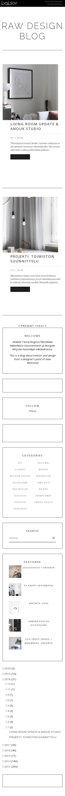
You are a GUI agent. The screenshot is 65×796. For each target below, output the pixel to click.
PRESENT (26, 326)
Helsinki (44, 463)
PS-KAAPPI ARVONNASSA (39, 585)
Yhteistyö (20, 509)
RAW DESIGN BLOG (33, 31)
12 (9, 684)
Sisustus (20, 495)
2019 (7, 673)
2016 (7, 750)
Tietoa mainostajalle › (54, 2)
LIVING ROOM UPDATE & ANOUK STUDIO (34, 126)
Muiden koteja (20, 476)
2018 (7, 679)
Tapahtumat (44, 495)
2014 (7, 761)
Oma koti (43, 482)
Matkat (43, 469)
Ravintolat (20, 489)
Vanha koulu (43, 502)
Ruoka (43, 489)
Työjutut (20, 502)
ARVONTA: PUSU (39, 603)
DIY (20, 463)
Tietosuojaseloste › (55, 4)
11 (9, 689)
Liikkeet (20, 469)
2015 (7, 755)
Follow (32, 411)
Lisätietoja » (20, 157)
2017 (7, 745)
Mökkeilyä (44, 476)
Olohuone (20, 482)
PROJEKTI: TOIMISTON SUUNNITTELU (32, 258)
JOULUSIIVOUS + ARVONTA (39, 567)
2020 (7, 668)
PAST (42, 326)
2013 (7, 766)
